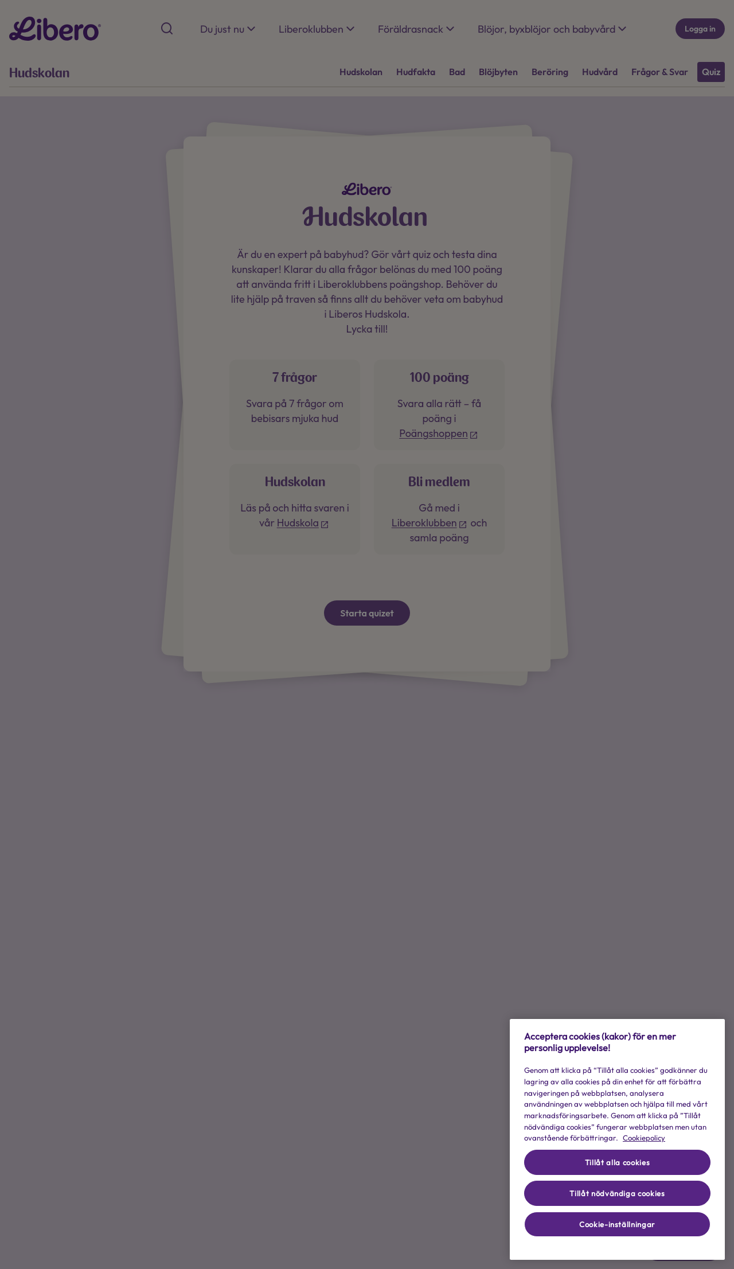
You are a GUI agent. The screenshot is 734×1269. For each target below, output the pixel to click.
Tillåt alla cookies (617, 1162)
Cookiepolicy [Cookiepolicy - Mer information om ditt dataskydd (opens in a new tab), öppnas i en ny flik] (644, 1137)
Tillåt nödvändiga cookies (617, 1193)
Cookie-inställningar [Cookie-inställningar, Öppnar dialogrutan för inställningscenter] (617, 1224)
